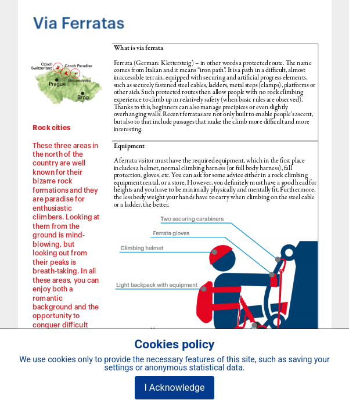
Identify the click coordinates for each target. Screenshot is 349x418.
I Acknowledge (174, 387)
